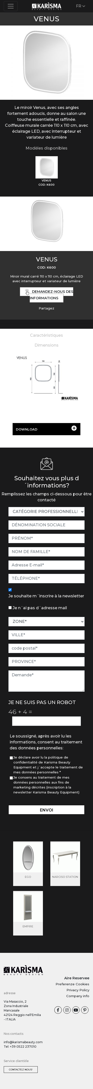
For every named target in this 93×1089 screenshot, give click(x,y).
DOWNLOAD (46, 428)
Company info (77, 996)
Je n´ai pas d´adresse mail (40, 608)
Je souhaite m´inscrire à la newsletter (46, 596)
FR (80, 6)
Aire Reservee (76, 978)
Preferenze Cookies (72, 984)
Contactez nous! (20, 1069)
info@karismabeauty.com (23, 1042)
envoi (46, 810)
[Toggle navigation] (11, 6)
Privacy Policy (77, 990)
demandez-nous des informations (49, 294)
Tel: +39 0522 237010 (20, 1046)
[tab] (46, 171)
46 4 (20, 711)
